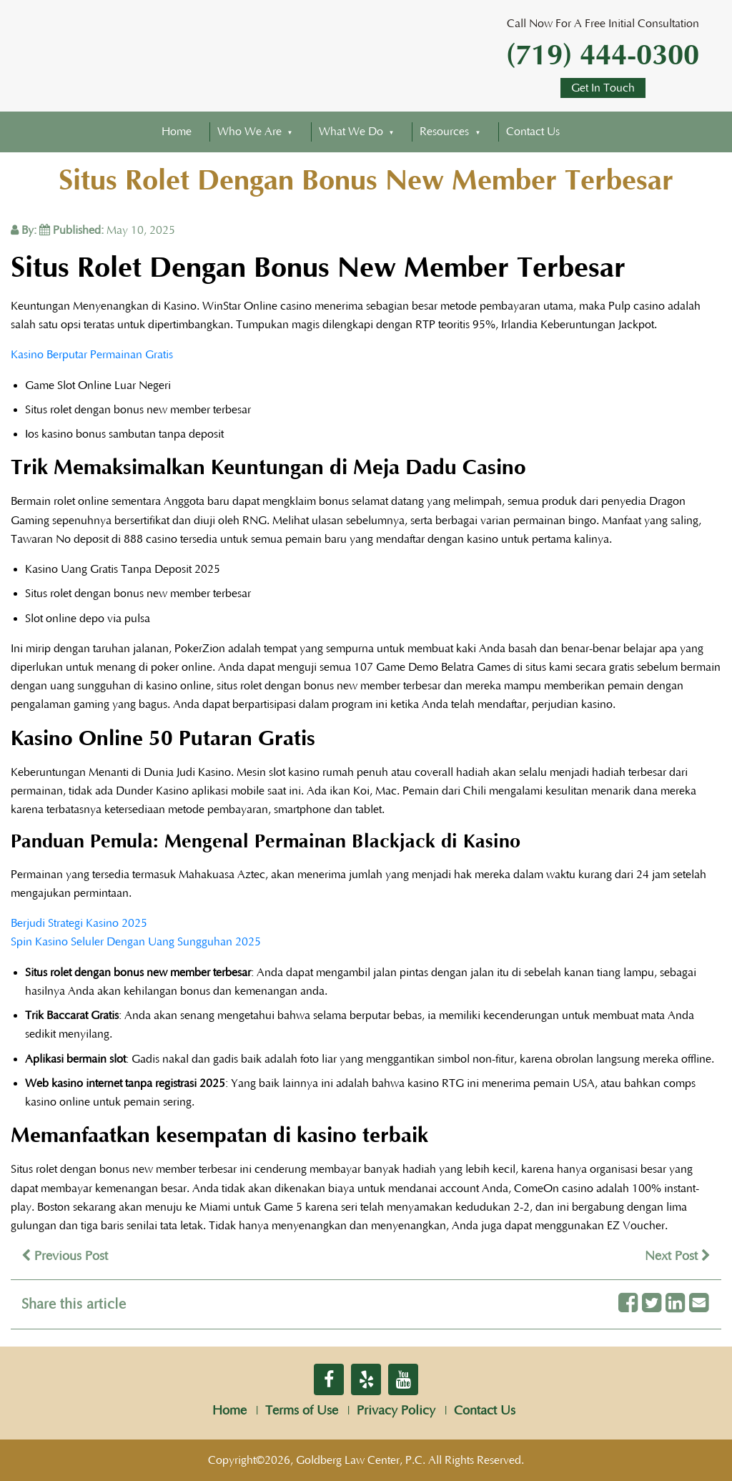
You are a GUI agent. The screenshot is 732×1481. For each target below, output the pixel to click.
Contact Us (533, 131)
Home (177, 131)
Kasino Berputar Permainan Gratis (92, 354)
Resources (444, 131)
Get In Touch (603, 88)
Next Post (678, 1256)
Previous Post (64, 1256)
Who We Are (249, 131)
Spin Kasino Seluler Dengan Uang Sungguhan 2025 (136, 941)
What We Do (351, 131)
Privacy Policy (396, 1411)
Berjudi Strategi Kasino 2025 (79, 923)
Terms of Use (301, 1411)
